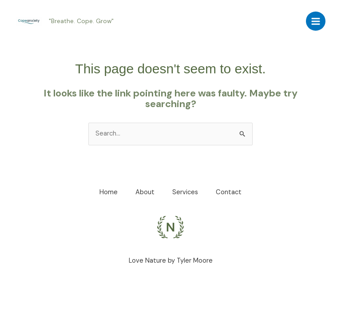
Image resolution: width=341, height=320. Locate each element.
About (145, 192)
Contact (229, 192)
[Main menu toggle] (315, 21)
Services (185, 192)
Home (108, 192)
